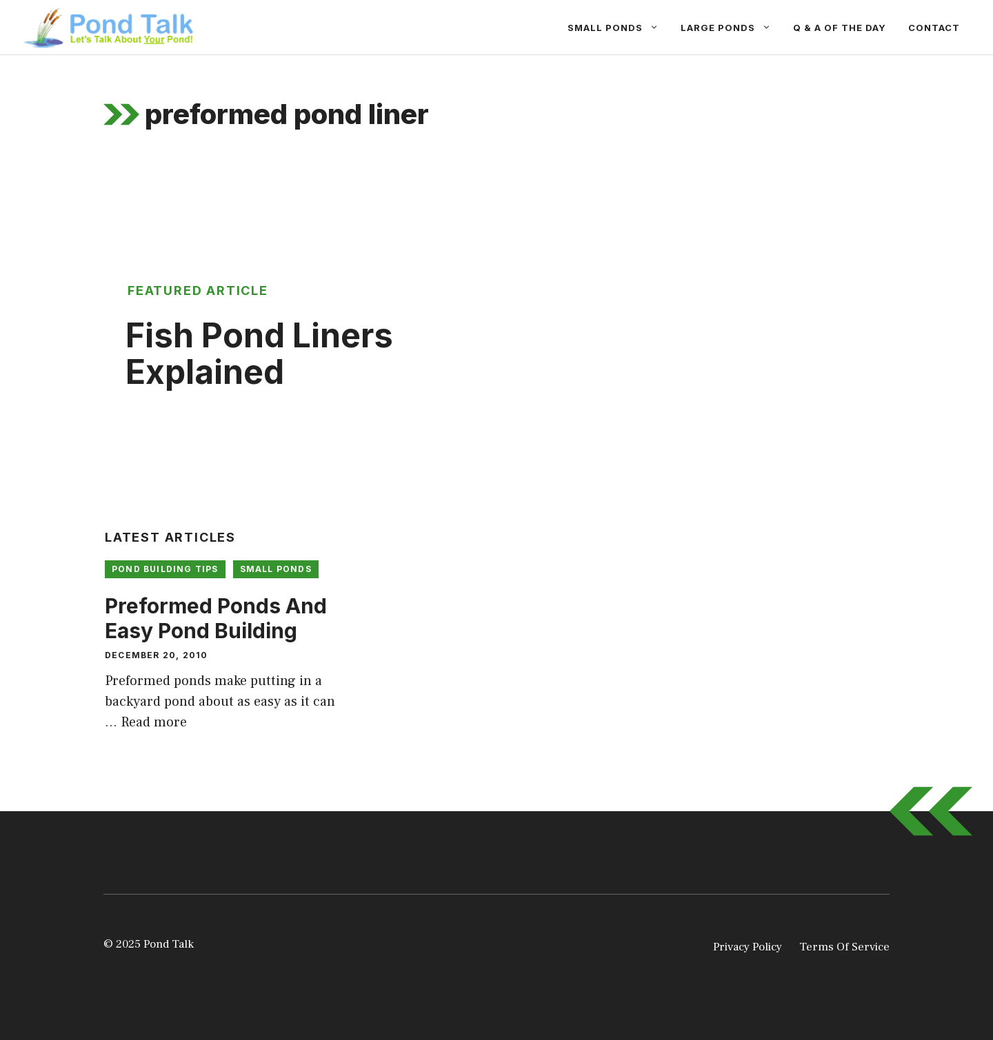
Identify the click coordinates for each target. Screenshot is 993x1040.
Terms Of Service (844, 947)
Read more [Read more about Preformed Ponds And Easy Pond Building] (154, 722)
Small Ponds (619, 27)
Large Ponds (731, 27)
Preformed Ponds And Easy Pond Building (216, 618)
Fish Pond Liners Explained (259, 353)
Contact (934, 27)
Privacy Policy (747, 947)
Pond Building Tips (165, 569)
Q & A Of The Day (839, 27)
